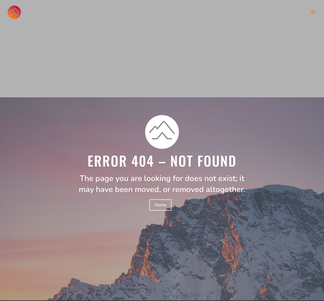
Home (160, 205)
